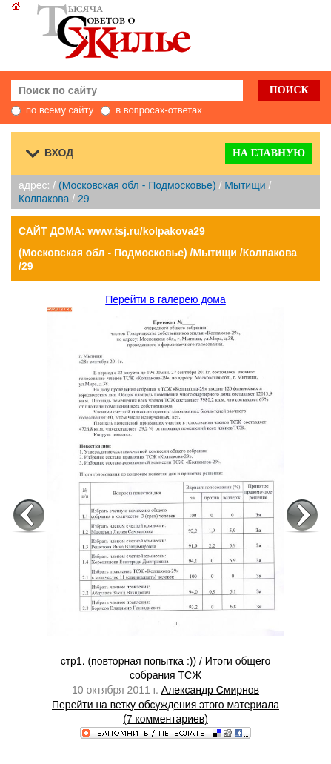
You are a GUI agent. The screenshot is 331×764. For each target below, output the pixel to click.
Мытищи (244, 185)
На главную (269, 153)
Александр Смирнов (210, 690)
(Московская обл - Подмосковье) (136, 185)
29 (84, 199)
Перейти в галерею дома (165, 299)
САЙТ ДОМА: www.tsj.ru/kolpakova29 (112, 231)
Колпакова (44, 199)
